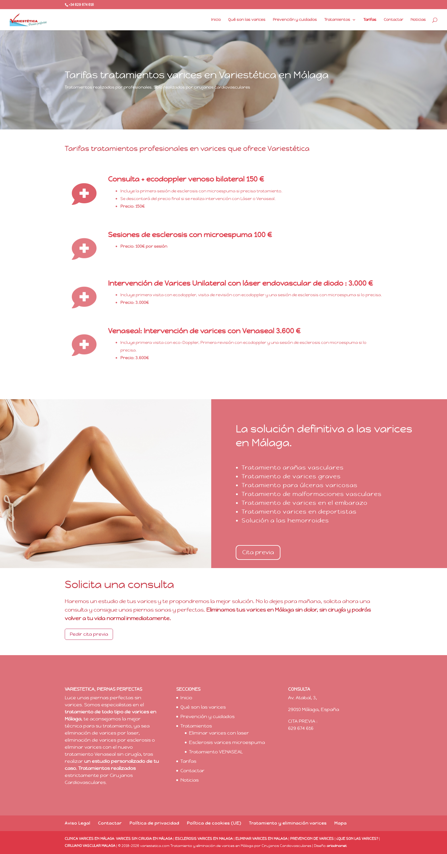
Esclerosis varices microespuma (227, 742)
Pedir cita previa (89, 634)
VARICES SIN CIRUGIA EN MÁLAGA (144, 838)
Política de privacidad (154, 823)
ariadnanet (337, 845)
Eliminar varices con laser (219, 733)
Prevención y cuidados (295, 20)
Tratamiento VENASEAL (216, 752)
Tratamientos (337, 20)
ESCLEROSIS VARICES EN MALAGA (204, 838)
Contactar (393, 20)
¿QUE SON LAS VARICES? (357, 838)
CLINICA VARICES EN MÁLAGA (89, 838)
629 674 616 (300, 728)
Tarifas (369, 20)
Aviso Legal (77, 823)
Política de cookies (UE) (214, 823)
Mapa (340, 823)
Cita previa (258, 552)
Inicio (216, 20)
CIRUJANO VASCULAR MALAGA (90, 845)
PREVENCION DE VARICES (312, 838)
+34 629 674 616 (81, 4)
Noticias (418, 20)
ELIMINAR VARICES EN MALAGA (261, 838)
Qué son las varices (246, 20)
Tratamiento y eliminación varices (288, 823)
